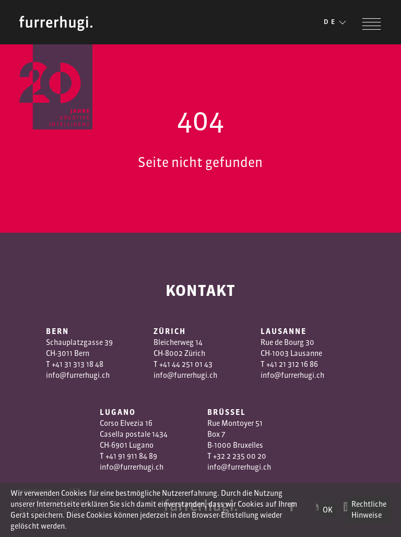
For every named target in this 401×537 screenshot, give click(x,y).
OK (328, 510)
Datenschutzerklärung (51, 500)
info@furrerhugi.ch (78, 375)
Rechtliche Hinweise (368, 509)
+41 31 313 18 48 (77, 364)
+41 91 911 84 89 (131, 456)
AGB (74, 491)
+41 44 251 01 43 (186, 364)
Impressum (35, 491)
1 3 (287, 364)
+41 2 (274, 364)
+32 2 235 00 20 (239, 456)
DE (336, 22)
